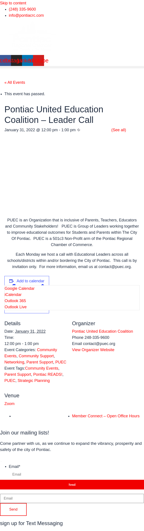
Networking (14, 362)
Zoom (9, 403)
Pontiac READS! (47, 374)
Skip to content (13, 3)
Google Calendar (20, 288)
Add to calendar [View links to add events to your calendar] (30, 281)
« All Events (14, 82)
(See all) (118, 130)
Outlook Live (16, 307)
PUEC (60, 362)
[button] (72, 67)
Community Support (36, 356)
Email (14, 467)
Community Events (41, 368)
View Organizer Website (93, 350)
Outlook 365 (15, 301)
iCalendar (13, 294)
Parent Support (39, 362)
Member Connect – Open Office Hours (106, 416)
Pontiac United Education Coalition (102, 331)
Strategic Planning (34, 380)
